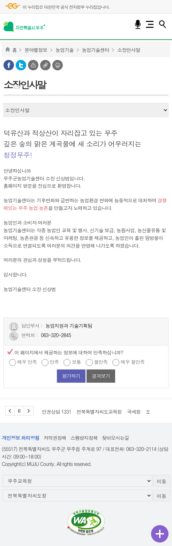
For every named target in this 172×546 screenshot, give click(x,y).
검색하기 (162, 24)
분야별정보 (35, 49)
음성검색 (138, 24)
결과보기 (101, 375)
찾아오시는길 (115, 437)
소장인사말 (128, 49)
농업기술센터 (95, 49)
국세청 (134, 411)
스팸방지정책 (84, 437)
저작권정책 (55, 437)
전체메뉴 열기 (149, 24)
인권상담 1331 (56, 411)
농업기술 (64, 49)
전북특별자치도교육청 (99, 411)
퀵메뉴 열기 (160, 534)
